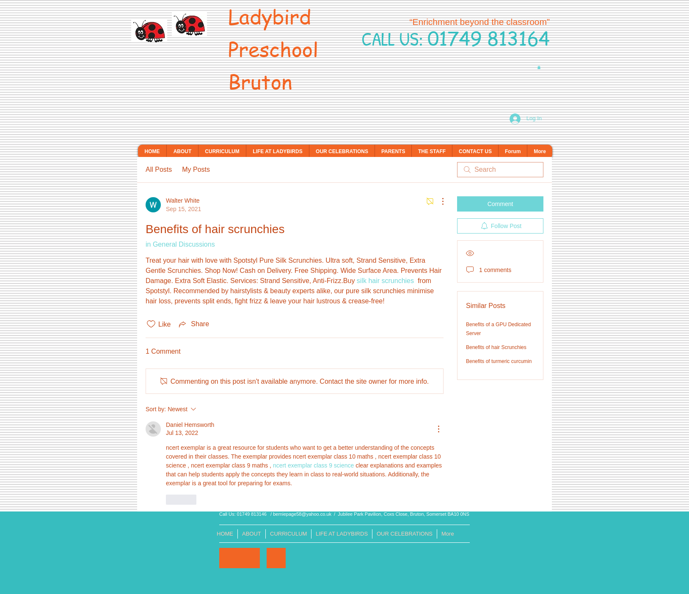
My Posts (196, 169)
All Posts (159, 169)
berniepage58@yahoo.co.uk (302, 514)
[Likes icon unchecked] (151, 324)
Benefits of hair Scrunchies (496, 347)
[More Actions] (438, 201)
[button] (538, 67)
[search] (500, 169)
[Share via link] (193, 324)
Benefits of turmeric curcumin (499, 361)
